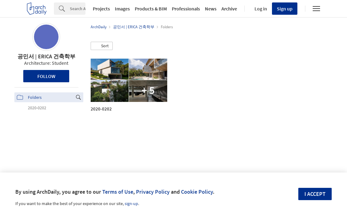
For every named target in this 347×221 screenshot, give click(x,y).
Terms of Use (117, 191)
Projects (101, 8)
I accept (315, 193)
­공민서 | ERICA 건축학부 (46, 56)
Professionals (186, 8)
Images (122, 8)
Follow (46, 76)
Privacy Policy (153, 191)
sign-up (131, 203)
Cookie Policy (197, 191)
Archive (229, 8)
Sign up (284, 9)
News (211, 8)
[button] (102, 46)
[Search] (77, 8)
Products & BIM (151, 8)
